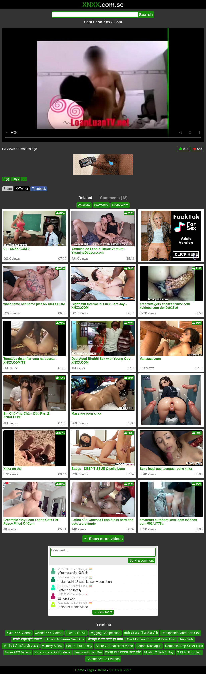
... (24, 179)
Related (85, 198)
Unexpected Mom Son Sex (180, 633)
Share (7, 188)
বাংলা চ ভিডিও (76, 633)
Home (79, 670)
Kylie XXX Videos (18, 633)
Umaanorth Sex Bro (88, 652)
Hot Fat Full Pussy (79, 646)
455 (197, 149)
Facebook (39, 188)
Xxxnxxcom (120, 205)
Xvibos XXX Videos (48, 633)
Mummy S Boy (52, 646)
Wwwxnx (84, 205)
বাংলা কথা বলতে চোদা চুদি (123, 652)
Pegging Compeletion (105, 633)
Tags (90, 670)
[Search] (95, 14)
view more (103, 612)
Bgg (6, 179)
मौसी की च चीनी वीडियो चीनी (141, 633)
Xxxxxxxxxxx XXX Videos (52, 652)
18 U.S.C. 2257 (120, 670)
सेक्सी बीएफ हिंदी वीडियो (27, 639)
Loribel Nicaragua (149, 646)
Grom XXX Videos (18, 652)
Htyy (16, 179)
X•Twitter (22, 188)
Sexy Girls (186, 639)
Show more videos (103, 539)
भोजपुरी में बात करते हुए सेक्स (105, 639)
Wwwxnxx (101, 205)
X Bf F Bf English (189, 652)
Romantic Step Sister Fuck (184, 646)
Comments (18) (114, 198)
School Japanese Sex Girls (65, 639)
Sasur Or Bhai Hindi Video (114, 646)
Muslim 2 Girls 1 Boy (158, 652)
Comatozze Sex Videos (103, 659)
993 (183, 149)
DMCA (101, 670)
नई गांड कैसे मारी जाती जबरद (20, 646)
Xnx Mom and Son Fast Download (151, 639)
